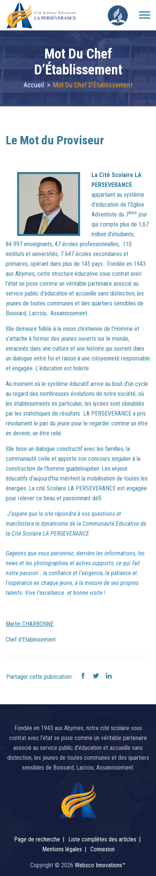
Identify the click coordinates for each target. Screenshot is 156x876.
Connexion (102, 849)
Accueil (34, 85)
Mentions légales (62, 849)
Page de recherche (37, 839)
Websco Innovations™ (100, 865)
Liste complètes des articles (102, 839)
